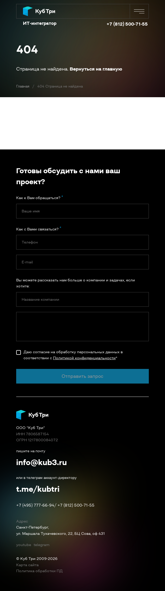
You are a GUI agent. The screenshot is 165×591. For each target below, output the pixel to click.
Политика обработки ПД (39, 571)
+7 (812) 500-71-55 (127, 24)
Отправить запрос (82, 376)
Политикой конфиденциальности (84, 358)
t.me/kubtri (38, 489)
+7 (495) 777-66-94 (35, 505)
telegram (42, 545)
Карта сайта (27, 565)
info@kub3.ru (41, 462)
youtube (23, 545)
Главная (22, 86)
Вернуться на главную (96, 69)
